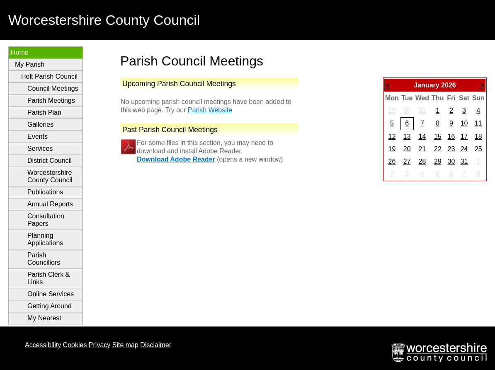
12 (392, 136)
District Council (49, 160)
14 (422, 136)
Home (20, 52)
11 (478, 123)
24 (464, 148)
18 (478, 136)
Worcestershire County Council (50, 176)
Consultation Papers (45, 220)
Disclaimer (155, 344)
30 (407, 110)
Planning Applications (45, 239)
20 (407, 148)
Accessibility (43, 344)
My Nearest (44, 318)
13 (407, 136)
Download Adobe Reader (176, 159)
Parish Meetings (51, 100)
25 (478, 148)
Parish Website (210, 110)
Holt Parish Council (49, 76)
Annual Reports (50, 204)
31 (422, 110)
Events (37, 136)
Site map (125, 344)
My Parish (29, 64)
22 (438, 148)
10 (464, 123)
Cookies (75, 344)
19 (392, 148)
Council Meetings (52, 88)
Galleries (40, 124)
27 (407, 161)
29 (392, 110)
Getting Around (49, 306)
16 (451, 136)
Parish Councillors (43, 259)
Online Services (50, 293)
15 (438, 136)
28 (422, 161)
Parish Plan (44, 112)
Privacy (99, 344)
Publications (45, 192)
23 (451, 148)
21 (422, 148)
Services (40, 148)
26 (392, 161)
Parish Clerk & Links (48, 278)
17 (464, 136)
